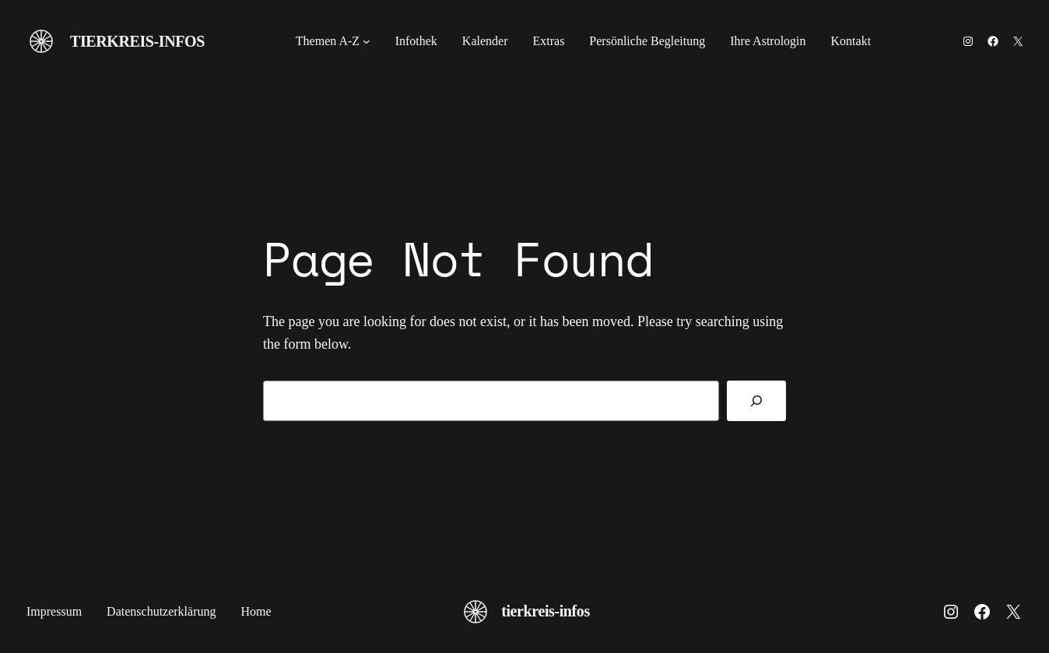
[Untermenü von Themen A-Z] (366, 41)
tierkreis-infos (137, 41)
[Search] (756, 401)
